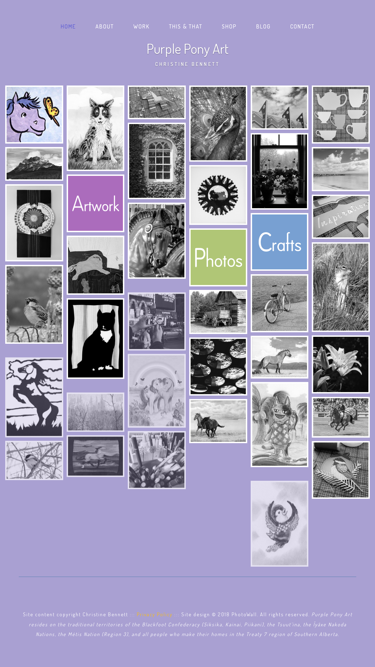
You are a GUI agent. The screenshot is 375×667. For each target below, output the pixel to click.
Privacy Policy (155, 614)
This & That (185, 26)
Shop (229, 26)
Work (141, 26)
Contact (302, 26)
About (104, 26)
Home (70, 26)
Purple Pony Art (187, 53)
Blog (263, 26)
